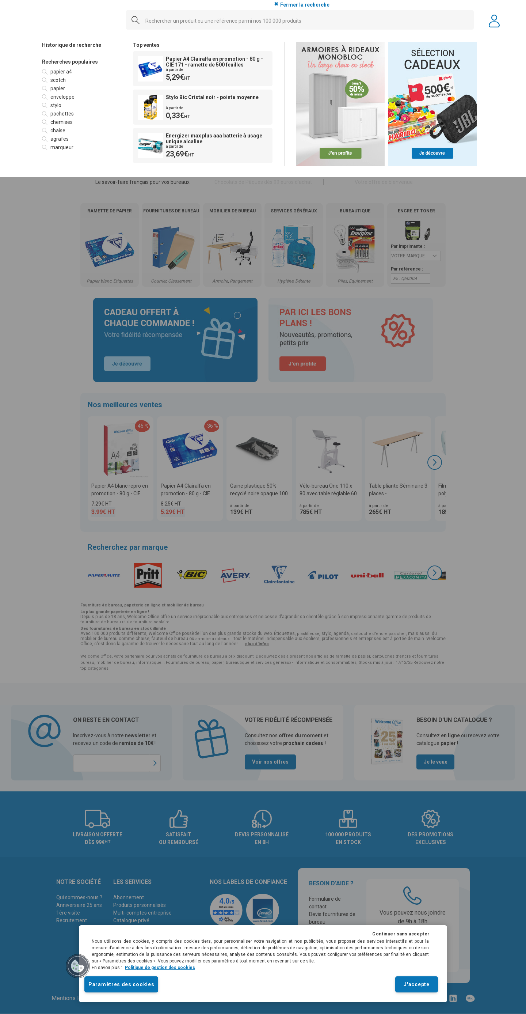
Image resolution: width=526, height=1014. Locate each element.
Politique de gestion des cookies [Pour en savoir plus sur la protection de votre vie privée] (160, 967)
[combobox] (300, 20)
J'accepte (416, 984)
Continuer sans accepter (401, 934)
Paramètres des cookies (121, 984)
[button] (77, 966)
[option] (81, 72)
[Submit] (133, 22)
